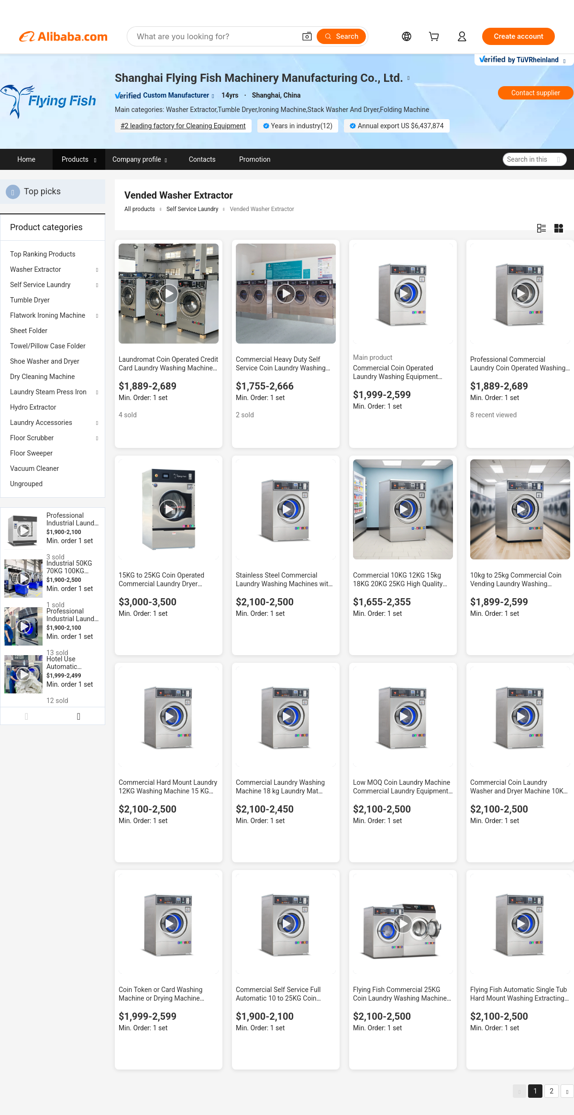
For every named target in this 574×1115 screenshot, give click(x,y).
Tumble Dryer (30, 300)
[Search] (341, 36)
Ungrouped (26, 484)
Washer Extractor (35, 269)
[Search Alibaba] (215, 36)
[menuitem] (52, 254)
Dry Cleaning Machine (42, 376)
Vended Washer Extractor (262, 209)
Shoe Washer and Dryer (44, 361)
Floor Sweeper (31, 453)
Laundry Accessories (41, 422)
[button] (307, 36)
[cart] (436, 37)
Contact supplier (535, 93)
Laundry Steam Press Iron (48, 392)
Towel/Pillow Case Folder (48, 346)
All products (139, 209)
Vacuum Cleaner (34, 468)
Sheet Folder (28, 330)
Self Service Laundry (40, 285)
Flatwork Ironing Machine (47, 315)
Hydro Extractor (33, 407)
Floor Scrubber (32, 438)
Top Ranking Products (43, 254)
